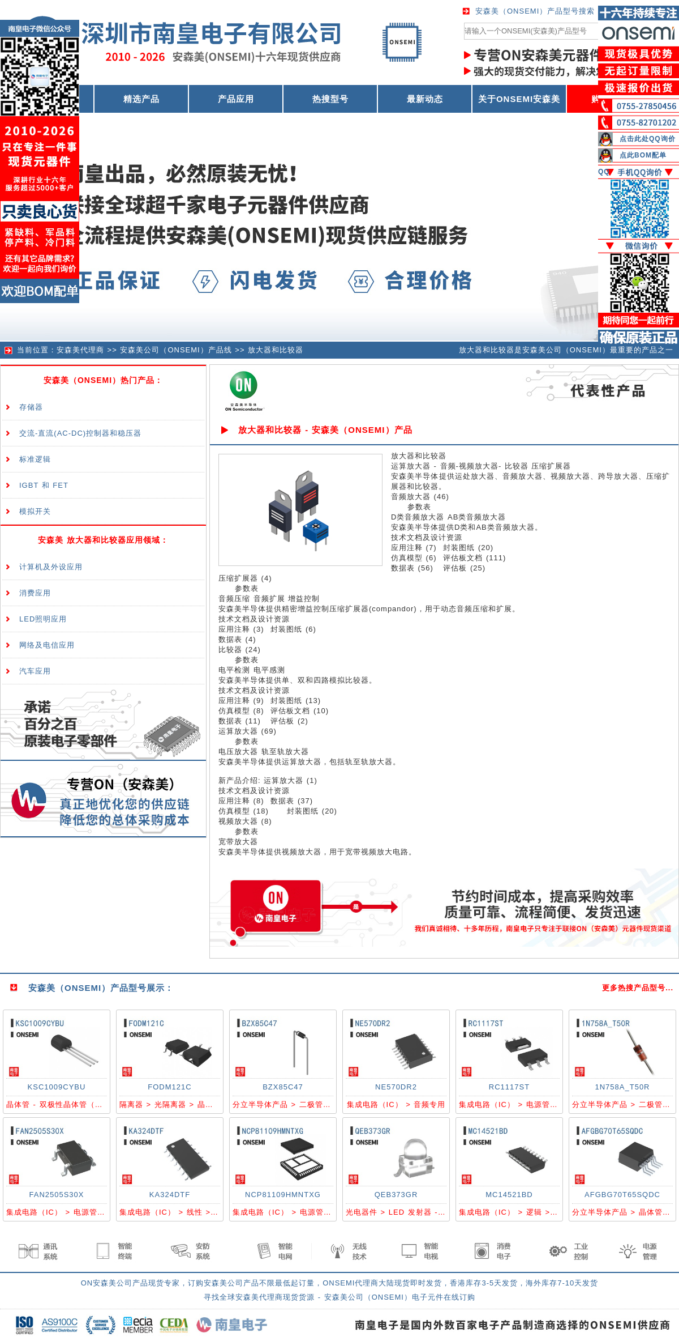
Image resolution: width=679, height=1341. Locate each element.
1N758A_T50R (622, 1087)
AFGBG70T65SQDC (622, 1194)
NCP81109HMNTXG (283, 1194)
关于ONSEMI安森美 (519, 99)
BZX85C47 (283, 1087)
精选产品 (141, 99)
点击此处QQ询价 (648, 139)
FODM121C (169, 1087)
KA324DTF (169, 1194)
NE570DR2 (396, 1087)
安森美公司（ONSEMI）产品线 (175, 350)
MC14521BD (508, 1194)
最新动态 (425, 99)
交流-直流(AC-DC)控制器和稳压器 (80, 433)
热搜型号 (330, 99)
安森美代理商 (80, 350)
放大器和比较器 (275, 350)
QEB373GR (396, 1194)
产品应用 (236, 99)
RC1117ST (509, 1087)
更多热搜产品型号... (637, 988)
